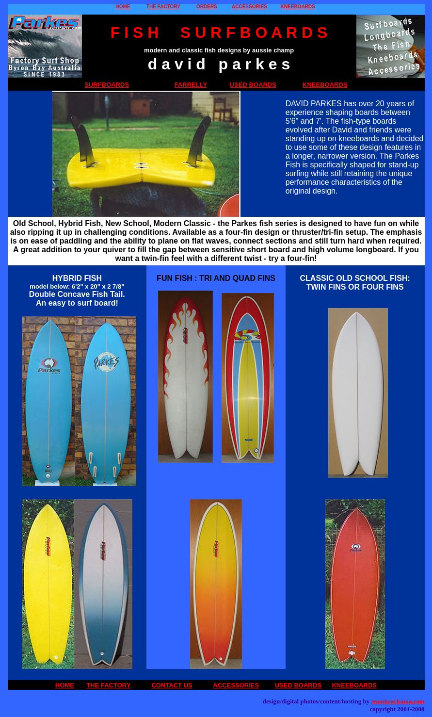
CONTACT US (171, 685)
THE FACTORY (163, 6)
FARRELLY (191, 84)
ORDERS (206, 6)
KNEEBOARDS (298, 6)
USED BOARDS (253, 84)
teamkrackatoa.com (397, 701)
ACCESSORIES (249, 6)
